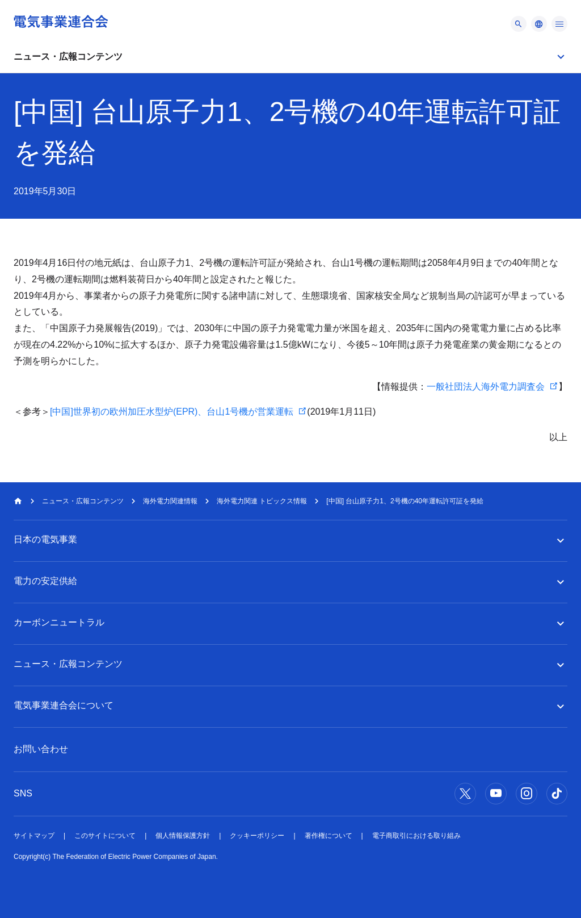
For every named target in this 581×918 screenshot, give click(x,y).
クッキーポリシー (257, 836)
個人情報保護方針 (182, 836)
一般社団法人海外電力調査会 (486, 386)
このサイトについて (105, 836)
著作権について (328, 836)
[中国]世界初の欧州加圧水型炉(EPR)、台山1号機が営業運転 (171, 411)
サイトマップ (34, 836)
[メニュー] (519, 24)
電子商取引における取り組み (416, 836)
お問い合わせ (41, 749)
